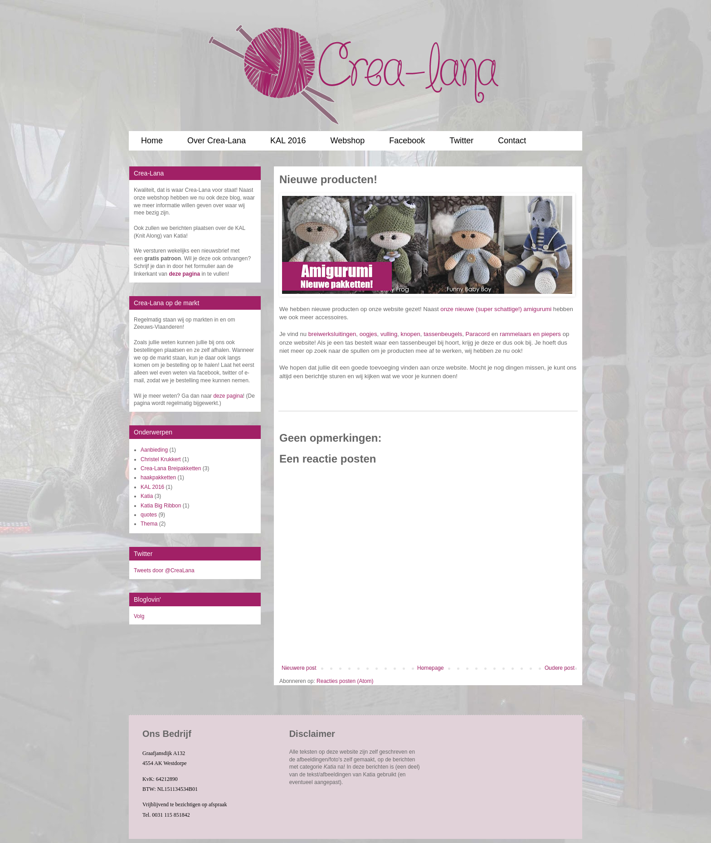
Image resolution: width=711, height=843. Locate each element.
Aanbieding (154, 450)
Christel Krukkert (161, 459)
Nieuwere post (299, 668)
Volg (139, 616)
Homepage (430, 668)
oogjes (368, 334)
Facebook (407, 140)
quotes (149, 515)
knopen (410, 334)
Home (152, 140)
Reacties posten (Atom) (345, 681)
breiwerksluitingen (332, 334)
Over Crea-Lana (216, 140)
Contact (512, 140)
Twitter (461, 140)
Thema (149, 524)
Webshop (347, 140)
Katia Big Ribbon (161, 505)
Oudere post (560, 668)
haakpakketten (158, 477)
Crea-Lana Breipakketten (171, 468)
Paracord (478, 334)
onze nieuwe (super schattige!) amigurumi (495, 309)
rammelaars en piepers (530, 334)
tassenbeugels (443, 334)
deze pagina (228, 396)
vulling (388, 334)
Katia (147, 496)
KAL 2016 (288, 140)
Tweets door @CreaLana (164, 570)
